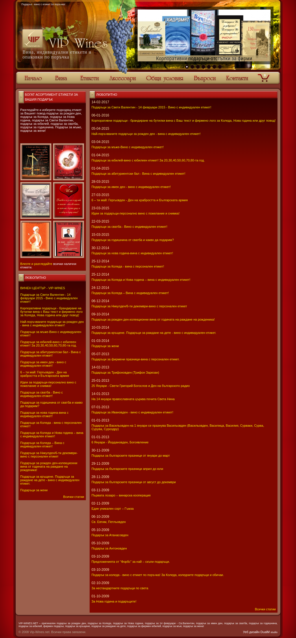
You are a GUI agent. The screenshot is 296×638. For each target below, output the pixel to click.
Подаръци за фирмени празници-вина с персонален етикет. (135, 359)
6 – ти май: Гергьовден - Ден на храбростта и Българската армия (44, 373)
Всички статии (73, 496)
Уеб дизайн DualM (260, 632)
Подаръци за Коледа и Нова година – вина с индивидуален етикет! (51, 434)
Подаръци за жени (34, 490)
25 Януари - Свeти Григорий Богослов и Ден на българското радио (140, 385)
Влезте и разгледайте (36, 264)
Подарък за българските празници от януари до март (130, 455)
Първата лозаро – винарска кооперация (121, 495)
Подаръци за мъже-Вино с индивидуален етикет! (127, 147)
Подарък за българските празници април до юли (127, 468)
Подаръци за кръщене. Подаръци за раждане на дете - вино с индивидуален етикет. (49, 480)
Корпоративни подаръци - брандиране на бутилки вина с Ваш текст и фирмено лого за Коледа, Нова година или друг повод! (51, 311)
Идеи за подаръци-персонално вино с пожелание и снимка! (48, 384)
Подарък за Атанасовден (109, 535)
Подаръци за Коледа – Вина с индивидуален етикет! (42, 444)
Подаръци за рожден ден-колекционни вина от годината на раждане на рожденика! (48, 466)
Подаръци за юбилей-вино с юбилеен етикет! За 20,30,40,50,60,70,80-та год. (48, 343)
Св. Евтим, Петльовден (108, 522)
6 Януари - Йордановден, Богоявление (119, 442)
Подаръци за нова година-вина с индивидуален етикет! (44, 414)
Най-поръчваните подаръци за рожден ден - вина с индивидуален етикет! (52, 323)
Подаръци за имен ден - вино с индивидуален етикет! (43, 363)
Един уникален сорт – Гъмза (112, 508)
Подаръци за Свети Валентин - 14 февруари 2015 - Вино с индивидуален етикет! (49, 298)
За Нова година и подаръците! (113, 601)
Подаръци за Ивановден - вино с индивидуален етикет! (132, 412)
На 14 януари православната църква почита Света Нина (133, 399)
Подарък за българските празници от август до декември (133, 482)
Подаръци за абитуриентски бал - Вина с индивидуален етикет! (50, 353)
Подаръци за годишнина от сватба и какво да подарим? (132, 240)
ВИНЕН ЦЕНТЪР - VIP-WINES (42, 288)
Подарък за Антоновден (109, 548)
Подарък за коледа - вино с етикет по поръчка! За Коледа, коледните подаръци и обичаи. (157, 575)
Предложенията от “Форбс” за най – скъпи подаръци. (130, 561)
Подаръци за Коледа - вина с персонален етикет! (127, 266)
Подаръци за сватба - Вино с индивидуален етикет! (41, 394)
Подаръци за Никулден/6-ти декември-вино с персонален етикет (48, 454)
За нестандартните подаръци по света (119, 588)
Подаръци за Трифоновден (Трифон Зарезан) (125, 372)
